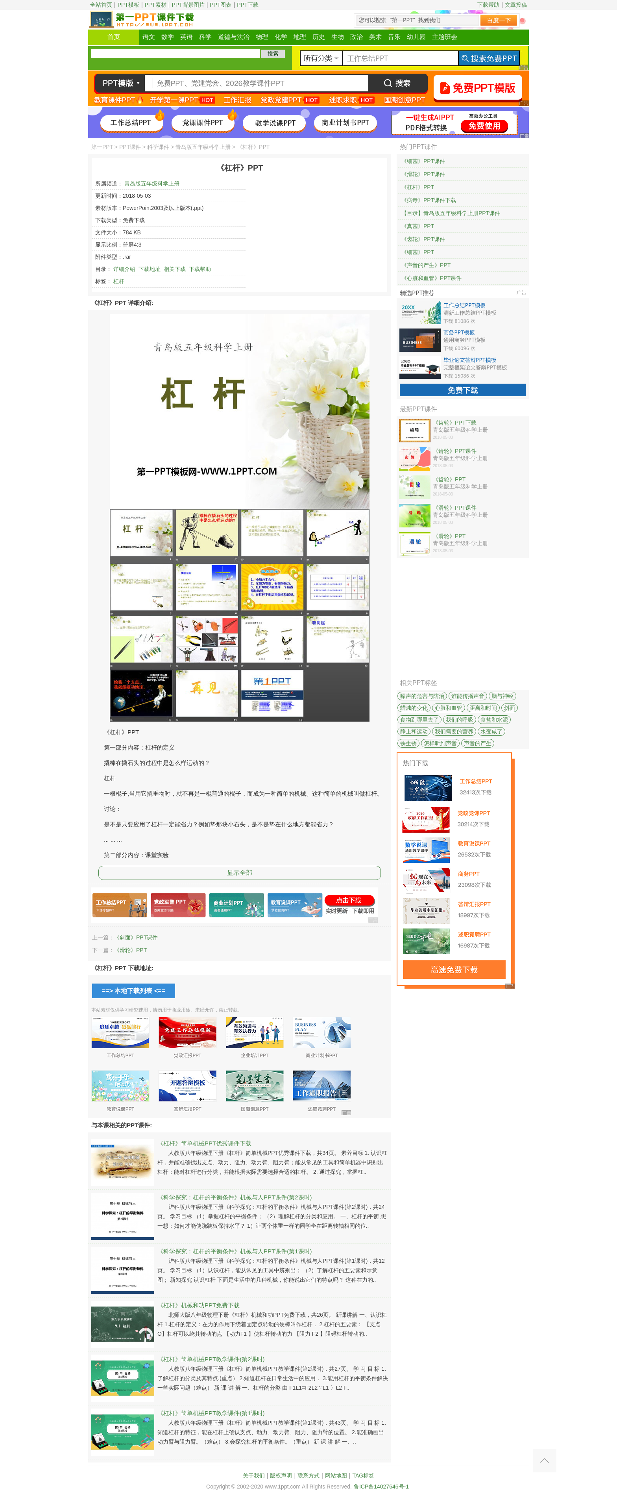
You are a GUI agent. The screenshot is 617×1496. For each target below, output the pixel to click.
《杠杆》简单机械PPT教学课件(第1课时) (211, 1413)
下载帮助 (488, 5)
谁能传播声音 (467, 696)
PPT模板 (128, 5)
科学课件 (158, 147)
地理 (300, 36)
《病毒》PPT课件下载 (428, 200)
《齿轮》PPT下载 (455, 422)
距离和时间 (483, 708)
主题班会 (444, 36)
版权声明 (281, 1475)
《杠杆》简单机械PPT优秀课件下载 (204, 1143)
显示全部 (239, 872)
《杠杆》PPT (417, 187)
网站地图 (336, 1475)
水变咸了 (491, 731)
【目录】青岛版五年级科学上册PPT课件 (450, 213)
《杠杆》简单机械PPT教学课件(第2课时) (211, 1359)
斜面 (509, 708)
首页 (113, 36)
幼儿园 (416, 36)
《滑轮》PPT (130, 950)
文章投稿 (516, 5)
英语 (186, 36)
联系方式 (308, 1475)
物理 (262, 36)
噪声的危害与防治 (422, 696)
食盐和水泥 (494, 719)
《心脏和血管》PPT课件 (431, 278)
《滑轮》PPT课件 (423, 174)
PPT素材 (155, 5)
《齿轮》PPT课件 (423, 239)
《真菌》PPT (417, 226)
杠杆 (118, 281)
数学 (167, 36)
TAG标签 (363, 1475)
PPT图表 (220, 5)
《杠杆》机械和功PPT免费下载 (198, 1305)
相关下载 (175, 269)
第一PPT (102, 147)
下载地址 (150, 269)
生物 (337, 36)
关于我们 (254, 1475)
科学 (205, 36)
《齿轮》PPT (449, 479)
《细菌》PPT (417, 252)
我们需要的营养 (454, 731)
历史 (318, 36)
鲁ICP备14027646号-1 (381, 1486)
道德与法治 (233, 36)
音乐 (394, 36)
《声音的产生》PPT (426, 265)
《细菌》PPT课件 (423, 161)
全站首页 (101, 5)
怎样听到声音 (440, 743)
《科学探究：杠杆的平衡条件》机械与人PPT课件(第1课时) (234, 1251)
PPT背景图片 (188, 5)
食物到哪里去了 (419, 719)
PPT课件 (130, 147)
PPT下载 (248, 5)
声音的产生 (477, 743)
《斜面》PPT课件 (136, 937)
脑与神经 (502, 696)
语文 (148, 36)
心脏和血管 (448, 708)
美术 (375, 36)
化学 (281, 36)
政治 (356, 36)
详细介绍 (124, 269)
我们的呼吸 (459, 719)
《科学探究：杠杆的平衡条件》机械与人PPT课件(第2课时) (234, 1197)
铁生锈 (408, 743)
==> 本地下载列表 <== (133, 990)
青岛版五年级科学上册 (203, 147)
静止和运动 (414, 731)
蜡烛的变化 (414, 708)
